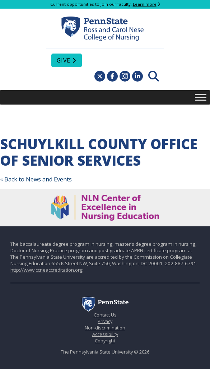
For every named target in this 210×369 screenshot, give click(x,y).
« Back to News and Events (36, 179)
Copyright (105, 340)
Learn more (145, 4)
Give (63, 60)
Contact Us (105, 315)
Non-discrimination (105, 327)
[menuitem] (153, 76)
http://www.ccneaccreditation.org (46, 270)
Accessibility (105, 334)
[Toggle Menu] (200, 97)
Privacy (105, 321)
